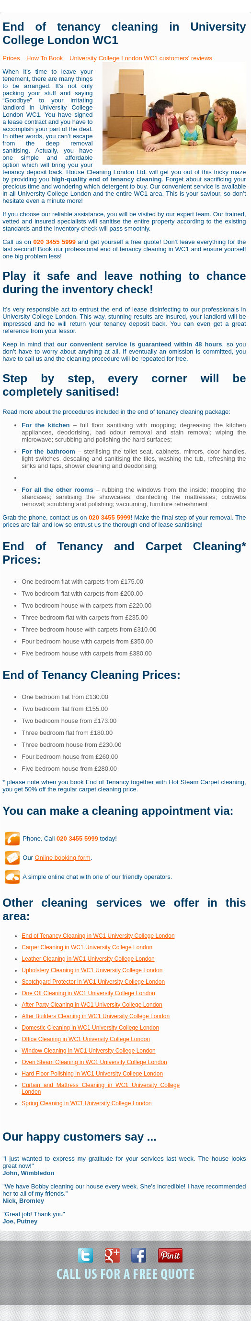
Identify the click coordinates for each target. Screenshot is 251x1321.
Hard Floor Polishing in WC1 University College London (92, 1073)
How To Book (44, 58)
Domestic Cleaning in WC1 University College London (90, 1027)
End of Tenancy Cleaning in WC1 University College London (98, 935)
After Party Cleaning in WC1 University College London (92, 1004)
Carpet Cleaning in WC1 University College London (87, 947)
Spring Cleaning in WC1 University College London (86, 1103)
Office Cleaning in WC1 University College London (86, 1039)
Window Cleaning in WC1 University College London (88, 1050)
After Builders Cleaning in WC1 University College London (96, 1016)
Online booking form (63, 857)
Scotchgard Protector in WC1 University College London (93, 981)
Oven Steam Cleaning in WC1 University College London (94, 1062)
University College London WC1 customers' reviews (140, 58)
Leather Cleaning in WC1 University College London (88, 958)
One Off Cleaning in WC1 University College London (88, 993)
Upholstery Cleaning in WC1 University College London (92, 970)
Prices (11, 58)
